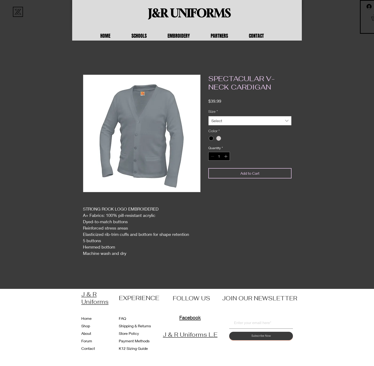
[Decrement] (212, 156)
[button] (146, 36)
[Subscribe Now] (261, 336)
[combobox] (250, 120)
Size (213, 111)
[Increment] (226, 156)
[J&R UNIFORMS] (189, 13)
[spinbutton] (219, 156)
